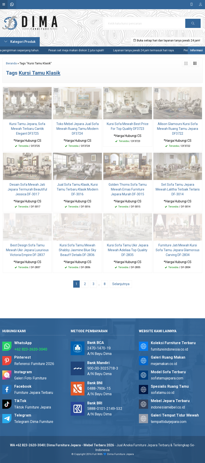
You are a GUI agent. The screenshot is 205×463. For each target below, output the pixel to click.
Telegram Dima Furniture (33, 421)
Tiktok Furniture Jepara (32, 407)
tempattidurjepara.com (168, 421)
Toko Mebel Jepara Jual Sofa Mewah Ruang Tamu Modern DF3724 (77, 128)
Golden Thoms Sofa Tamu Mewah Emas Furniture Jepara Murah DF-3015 (128, 189)
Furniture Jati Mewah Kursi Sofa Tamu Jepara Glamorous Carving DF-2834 (177, 250)
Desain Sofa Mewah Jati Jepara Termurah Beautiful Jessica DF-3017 (27, 189)
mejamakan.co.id (164, 364)
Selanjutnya (120, 284)
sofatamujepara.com (167, 378)
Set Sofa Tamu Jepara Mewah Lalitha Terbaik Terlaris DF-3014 (178, 189)
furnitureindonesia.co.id (169, 349)
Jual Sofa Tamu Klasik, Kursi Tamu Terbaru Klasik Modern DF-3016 (77, 189)
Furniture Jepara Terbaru (33, 392)
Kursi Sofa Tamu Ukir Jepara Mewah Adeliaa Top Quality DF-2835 (127, 250)
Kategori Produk (20, 42)
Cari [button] (193, 25)
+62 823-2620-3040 (30, 349)
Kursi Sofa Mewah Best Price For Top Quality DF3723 (128, 126)
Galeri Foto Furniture (30, 378)
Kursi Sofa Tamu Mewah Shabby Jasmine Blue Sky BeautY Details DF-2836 (77, 250)
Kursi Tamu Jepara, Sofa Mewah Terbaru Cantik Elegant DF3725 (27, 128)
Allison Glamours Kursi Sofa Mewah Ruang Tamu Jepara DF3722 (177, 128)
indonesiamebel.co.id (168, 407)
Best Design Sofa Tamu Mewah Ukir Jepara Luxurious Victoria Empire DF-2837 (27, 250)
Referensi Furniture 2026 (34, 364)
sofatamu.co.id (162, 392)
